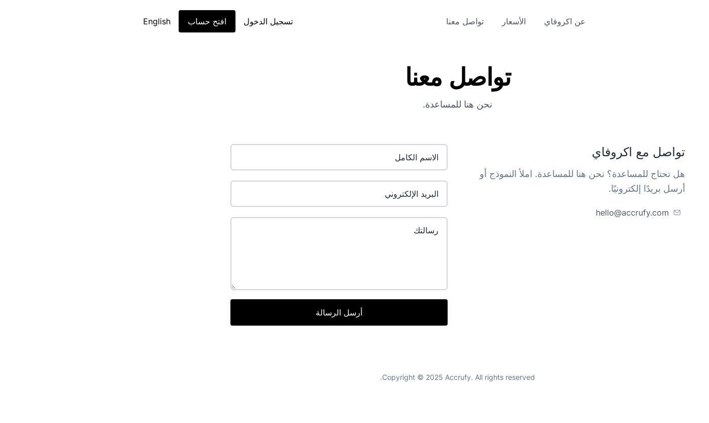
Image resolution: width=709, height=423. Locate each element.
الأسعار (411, 21)
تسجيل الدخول (165, 21)
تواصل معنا (362, 21)
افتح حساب (104, 21)
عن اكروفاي (462, 21)
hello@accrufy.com (529, 212)
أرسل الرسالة (236, 312)
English (53, 21)
